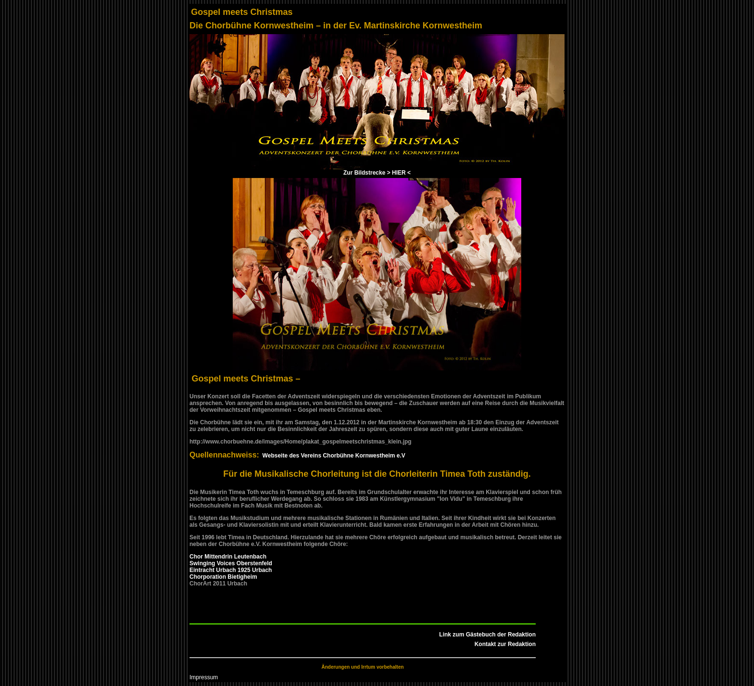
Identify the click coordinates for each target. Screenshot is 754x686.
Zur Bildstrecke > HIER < (377, 172)
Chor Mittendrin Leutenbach (227, 556)
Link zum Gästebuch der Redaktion (487, 634)
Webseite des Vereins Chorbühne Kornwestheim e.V (332, 455)
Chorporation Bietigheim (223, 576)
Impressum (203, 677)
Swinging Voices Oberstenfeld (230, 563)
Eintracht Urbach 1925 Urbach (230, 570)
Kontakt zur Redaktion (505, 643)
